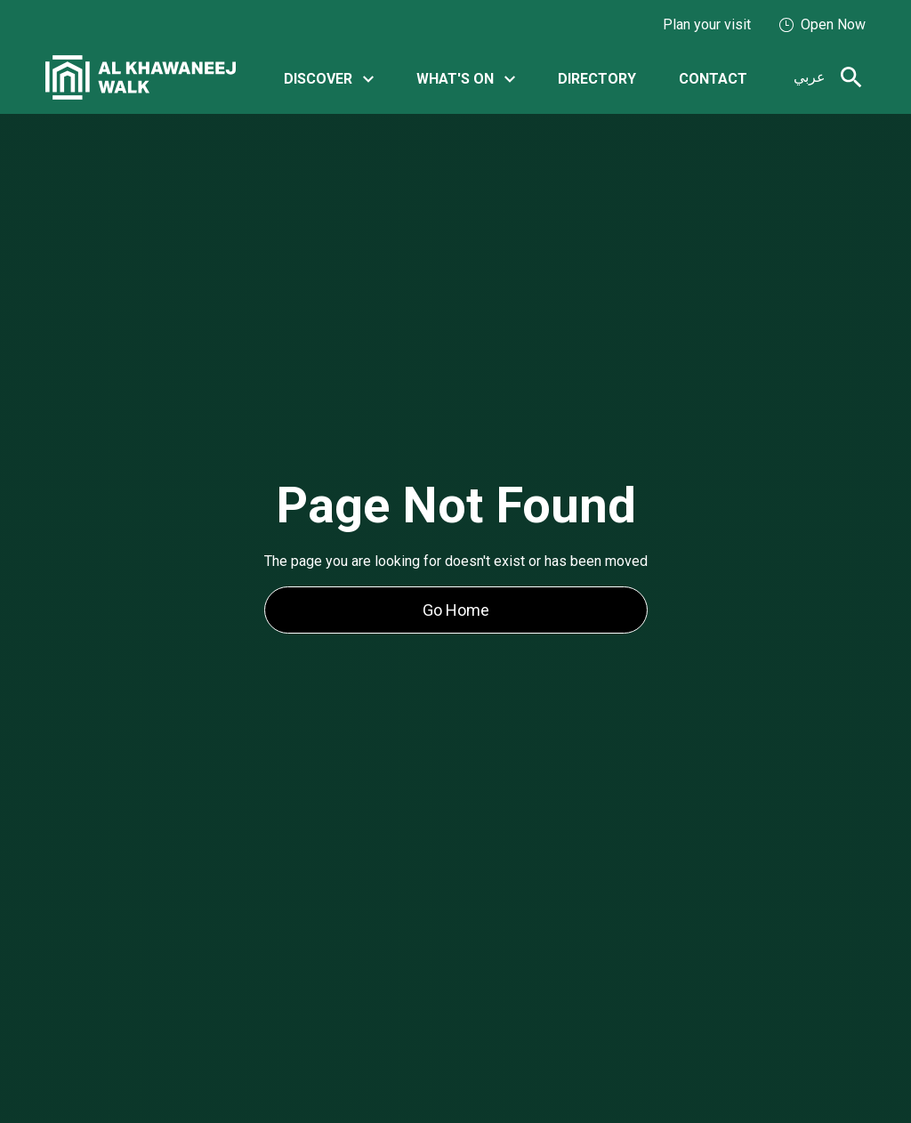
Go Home (456, 610)
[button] (329, 77)
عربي (810, 77)
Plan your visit (707, 24)
